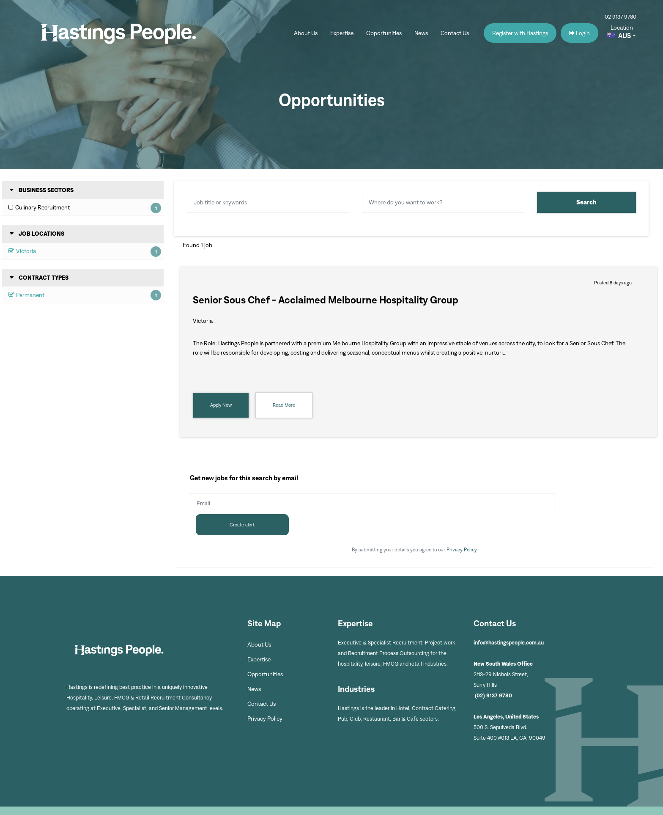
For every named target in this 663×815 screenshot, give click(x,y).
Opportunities (384, 33)
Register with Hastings (520, 33)
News (421, 33)
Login (579, 33)
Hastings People (122, 33)
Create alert (596, 503)
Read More (284, 405)
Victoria (26, 251)
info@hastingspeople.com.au (509, 621)
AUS (624, 36)
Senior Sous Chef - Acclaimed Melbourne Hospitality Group (325, 300)
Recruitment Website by (536, 800)
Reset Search (203, 221)
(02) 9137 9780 (494, 674)
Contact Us (455, 33)
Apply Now (221, 405)
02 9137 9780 (620, 17)
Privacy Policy (462, 528)
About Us (306, 33)
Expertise (341, 33)
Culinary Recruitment (42, 208)
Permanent (30, 295)
